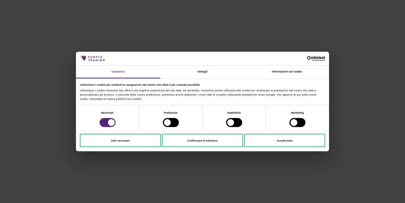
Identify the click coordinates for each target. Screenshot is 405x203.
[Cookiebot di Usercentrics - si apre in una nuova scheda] (300, 58)
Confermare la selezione (202, 140)
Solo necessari (120, 140)
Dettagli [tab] (202, 71)
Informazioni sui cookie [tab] (287, 71)
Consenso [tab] (118, 71)
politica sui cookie (128, 98)
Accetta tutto (285, 140)
